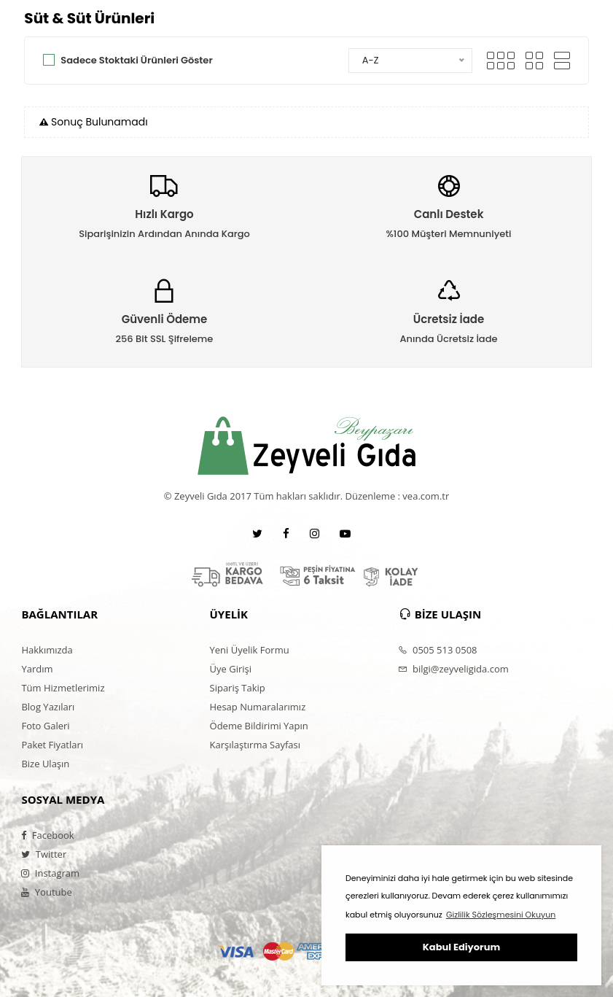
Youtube (46, 892)
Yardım (36, 669)
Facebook (47, 835)
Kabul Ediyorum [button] (461, 947)
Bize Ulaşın (45, 763)
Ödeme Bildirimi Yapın (259, 726)
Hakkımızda (46, 650)
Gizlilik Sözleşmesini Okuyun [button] (500, 914)
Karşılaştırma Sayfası (255, 744)
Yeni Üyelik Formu (249, 650)
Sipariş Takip (237, 688)
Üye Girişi (230, 669)
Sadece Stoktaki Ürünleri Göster (136, 60)
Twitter (43, 854)
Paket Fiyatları (52, 744)
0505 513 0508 (437, 650)
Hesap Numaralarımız (258, 707)
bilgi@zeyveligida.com (453, 669)
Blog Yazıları (47, 707)
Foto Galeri (45, 726)
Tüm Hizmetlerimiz (62, 688)
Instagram (50, 873)
